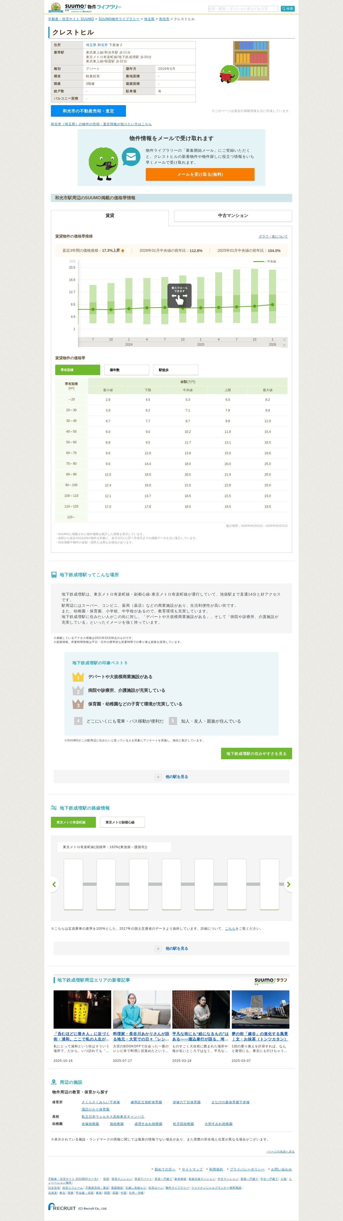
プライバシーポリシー (247, 1169)
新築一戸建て (249, 1178)
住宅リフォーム (72, 1187)
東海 (99, 1192)
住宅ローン (155, 1187)
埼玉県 (149, 19)
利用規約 (216, 1169)
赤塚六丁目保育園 (187, 1102)
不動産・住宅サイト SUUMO (71, 19)
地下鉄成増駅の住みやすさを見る (256, 753)
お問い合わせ (281, 1169)
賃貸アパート (143, 1178)
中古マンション (228, 1178)
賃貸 (106, 1178)
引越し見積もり (135, 1187)
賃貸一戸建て (163, 1178)
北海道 (52, 1192)
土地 (283, 1178)
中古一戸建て (269, 1178)
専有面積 (67, 370)
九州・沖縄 (136, 1192)
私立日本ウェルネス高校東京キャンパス (113, 1117)
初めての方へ (165, 1169)
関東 (71, 1192)
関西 (107, 1192)
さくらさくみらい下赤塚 (101, 1102)
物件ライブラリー (177, 1187)
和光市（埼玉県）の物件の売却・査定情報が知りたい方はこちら (101, 124)
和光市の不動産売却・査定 (88, 111)
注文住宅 (54, 1187)
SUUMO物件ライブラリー (119, 19)
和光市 (164, 19)
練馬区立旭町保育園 (146, 1102)
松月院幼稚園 (183, 1124)
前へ (55, 884)
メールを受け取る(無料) (200, 174)
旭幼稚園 (117, 1124)
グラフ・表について (273, 236)
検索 (289, 8)
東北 (62, 1192)
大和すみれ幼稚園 (219, 1124)
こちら (230, 928)
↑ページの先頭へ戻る (281, 1151)
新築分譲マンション (202, 1178)
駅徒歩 (164, 370)
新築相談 (117, 1187)
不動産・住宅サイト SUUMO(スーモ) (73, 1178)
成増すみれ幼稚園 (148, 1124)
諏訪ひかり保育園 (96, 1109)
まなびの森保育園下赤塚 (230, 1102)
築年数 (115, 370)
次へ (288, 884)
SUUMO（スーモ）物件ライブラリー (84, 8)
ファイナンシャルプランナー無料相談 (216, 1187)
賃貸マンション (121, 1178)
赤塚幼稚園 (90, 1124)
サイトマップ (192, 1169)
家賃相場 (180, 1178)
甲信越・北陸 (85, 1192)
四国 (115, 1192)
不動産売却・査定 (97, 1187)
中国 (123, 1192)
